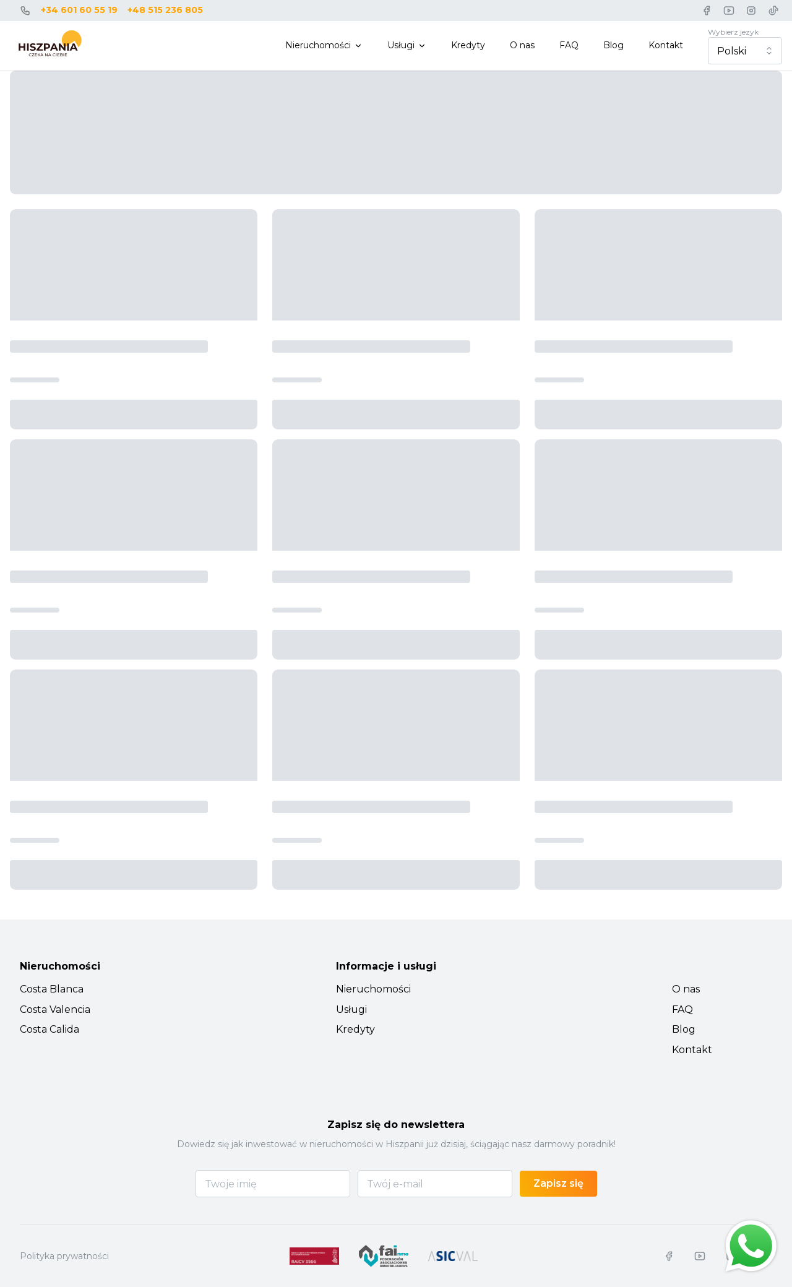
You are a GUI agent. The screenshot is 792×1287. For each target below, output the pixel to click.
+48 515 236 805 (165, 9)
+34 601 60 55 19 (79, 9)
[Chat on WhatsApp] (751, 1246)
